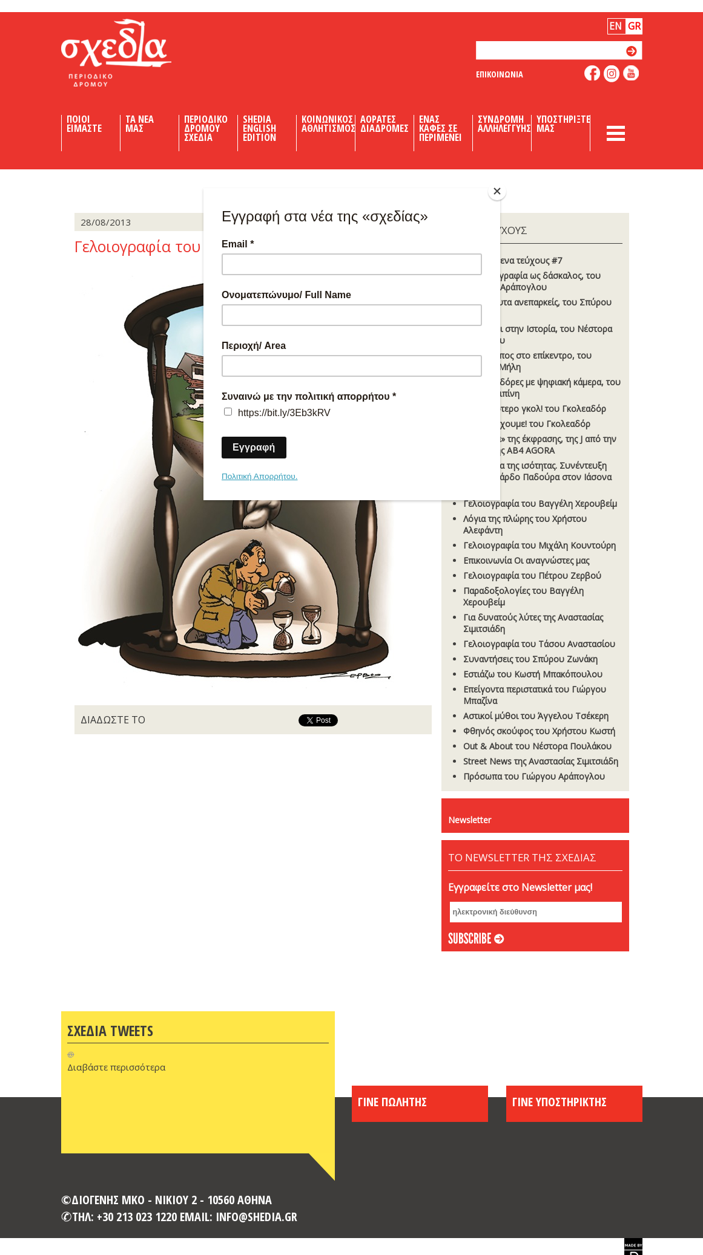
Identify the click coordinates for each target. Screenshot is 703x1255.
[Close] (497, 191)
